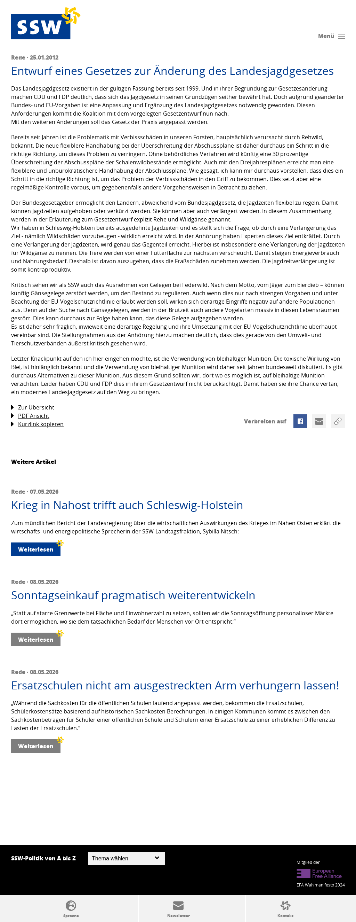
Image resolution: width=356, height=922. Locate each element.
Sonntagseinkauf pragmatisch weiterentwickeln (133, 595)
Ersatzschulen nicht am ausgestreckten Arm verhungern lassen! (175, 685)
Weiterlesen (39, 547)
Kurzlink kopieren (37, 424)
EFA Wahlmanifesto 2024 (321, 885)
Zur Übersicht (32, 408)
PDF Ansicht (30, 416)
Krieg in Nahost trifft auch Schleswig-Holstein (127, 504)
